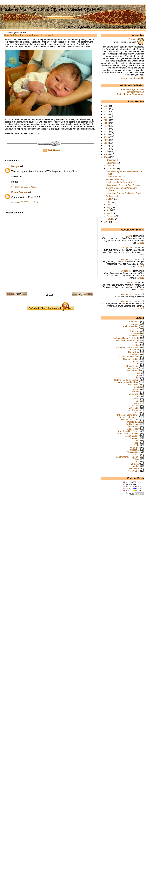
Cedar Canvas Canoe (129, 356)
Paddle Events (133, 426)
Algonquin (136, 324)
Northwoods (134, 410)
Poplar (137, 445)
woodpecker (126, 271)
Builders (136, 345)
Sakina (129, 236)
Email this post (51, 150)
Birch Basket (135, 336)
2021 (106, 120)
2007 (106, 222)
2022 (106, 117)
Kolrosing (136, 389)
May (108, 207)
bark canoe (135, 331)
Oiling (138, 412)
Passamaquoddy (132, 436)
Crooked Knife (133, 366)
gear (139, 373)
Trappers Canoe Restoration (127, 457)
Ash (139, 329)
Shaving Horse (134, 452)
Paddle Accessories (130, 419)
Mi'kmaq (136, 405)
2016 (106, 134)
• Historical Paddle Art (134, 92)
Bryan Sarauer (19, 192)
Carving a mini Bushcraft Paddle (121, 182)
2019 (106, 126)
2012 (106, 146)
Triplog (136, 459)
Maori (138, 401)
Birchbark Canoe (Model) (128, 340)
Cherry (136, 361)
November (111, 163)
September (111, 168)
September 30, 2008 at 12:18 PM (24, 202)
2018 (106, 128)
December (111, 160)
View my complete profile (132, 78)
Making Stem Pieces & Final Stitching (123, 185)
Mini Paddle (134, 408)
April (108, 210)
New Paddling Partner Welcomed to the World (29, 35)
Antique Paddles (130, 326)
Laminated (135, 391)
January (110, 219)
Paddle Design (133, 424)
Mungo (15, 166)
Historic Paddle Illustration (126, 380)
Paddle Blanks (134, 422)
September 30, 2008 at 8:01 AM (24, 187)
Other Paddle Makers (128, 417)
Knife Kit (137, 387)
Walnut (136, 466)
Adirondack (134, 322)
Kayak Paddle (134, 384)
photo (138, 440)
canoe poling (135, 354)
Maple (137, 403)
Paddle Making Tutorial (129, 431)
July (108, 202)
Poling (137, 443)
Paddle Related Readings (128, 433)
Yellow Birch (134, 471)
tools (137, 454)
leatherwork (134, 394)
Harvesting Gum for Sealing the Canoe (124, 193)
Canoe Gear (134, 352)
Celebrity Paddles (131, 359)
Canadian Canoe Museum (128, 347)
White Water (135, 468)
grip (138, 375)
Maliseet (136, 398)
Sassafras (135, 450)
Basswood (136, 333)
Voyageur (135, 464)
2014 (106, 140)
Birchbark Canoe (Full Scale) (126, 338)
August (110, 199)
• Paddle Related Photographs (130, 94)
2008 (106, 157)
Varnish (137, 461)
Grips (137, 377)
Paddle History (133, 429)
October (110, 165)
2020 (106, 123)
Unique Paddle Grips (115, 176)
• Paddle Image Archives (132, 89)
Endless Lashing (113, 196)
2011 (106, 148)
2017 (106, 131)
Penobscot (135, 438)
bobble (137, 343)
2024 (106, 111)
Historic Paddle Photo (128, 382)
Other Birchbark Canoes (128, 415)
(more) (141, 243)
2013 (106, 143)
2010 (106, 151)
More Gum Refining (115, 179)
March (109, 213)
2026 (106, 106)
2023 (106, 114)
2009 (106, 154)
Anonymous (126, 247)
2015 (106, 137)
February (110, 216)
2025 (106, 109)
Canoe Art (135, 350)
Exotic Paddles (134, 370)
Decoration (133, 368)
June (109, 204)
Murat (133, 39)
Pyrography (134, 447)
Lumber (137, 396)
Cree (137, 363)
